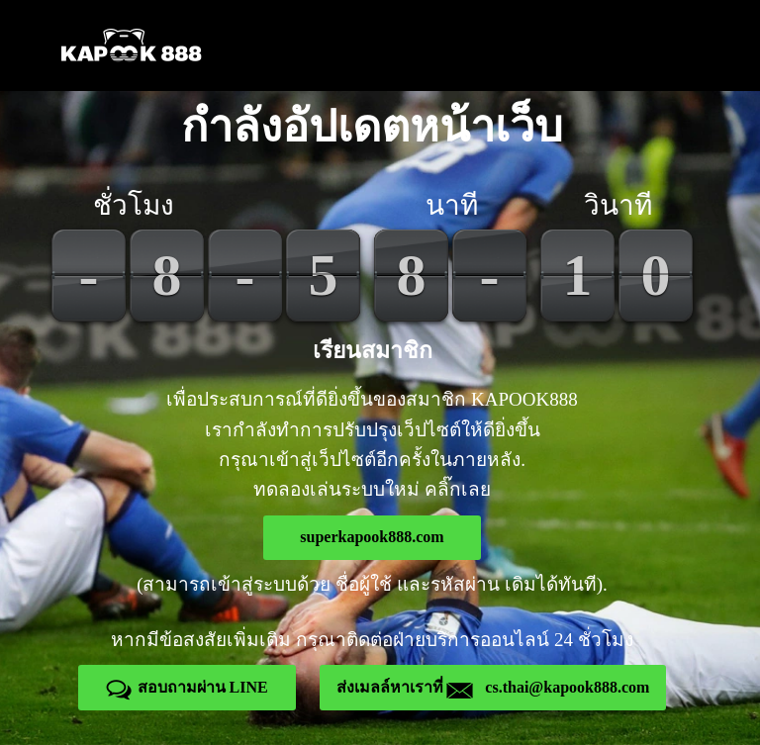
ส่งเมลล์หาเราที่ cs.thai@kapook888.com (492, 687)
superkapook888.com (371, 536)
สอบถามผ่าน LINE (187, 687)
